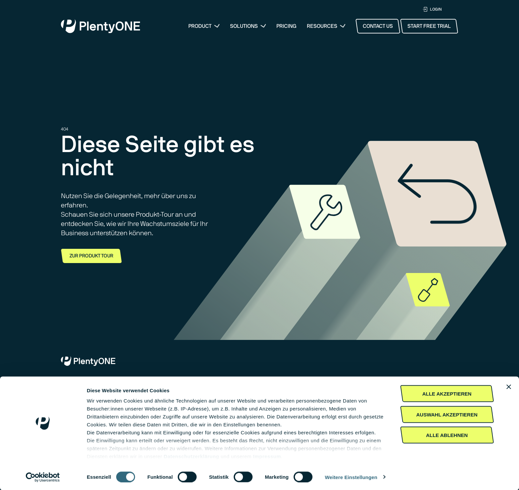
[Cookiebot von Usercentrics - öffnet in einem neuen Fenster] (43, 477)
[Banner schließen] (508, 387)
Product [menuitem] (200, 26)
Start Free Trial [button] (429, 26)
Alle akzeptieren (447, 394)
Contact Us (378, 26)
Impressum (267, 456)
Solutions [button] (244, 26)
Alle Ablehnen (447, 435)
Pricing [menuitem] (286, 26)
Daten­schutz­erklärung (191, 456)
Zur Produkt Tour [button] (91, 255)
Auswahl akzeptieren (446, 414)
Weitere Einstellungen (351, 477)
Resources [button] (322, 26)
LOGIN (432, 9)
